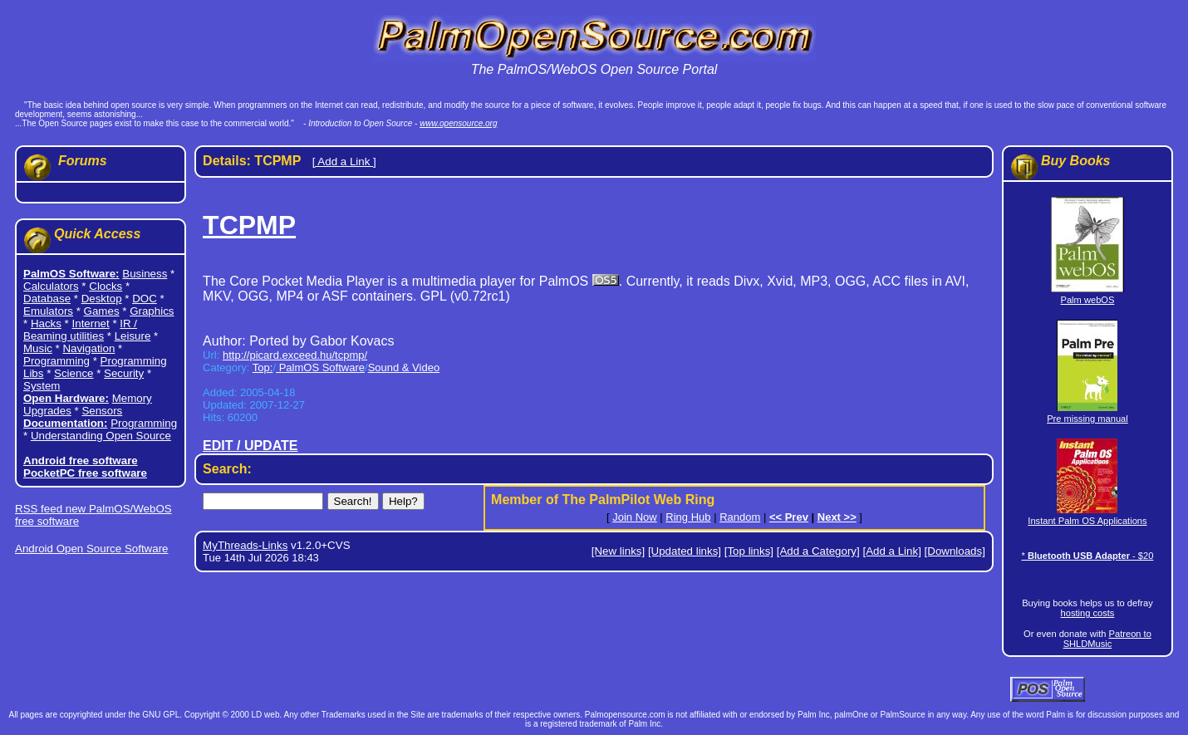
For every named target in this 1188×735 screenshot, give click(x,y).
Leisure (133, 336)
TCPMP (249, 225)
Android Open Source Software (91, 548)
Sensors (101, 410)
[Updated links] (684, 551)
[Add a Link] (891, 551)
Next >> (837, 517)
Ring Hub (687, 517)
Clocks (105, 286)
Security (124, 373)
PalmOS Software (320, 367)
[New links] (618, 551)
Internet (91, 323)
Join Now (634, 517)
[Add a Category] (818, 551)
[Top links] (748, 551)
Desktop (101, 298)
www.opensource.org (458, 123)
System (41, 386)
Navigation (88, 348)
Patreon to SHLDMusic (1107, 639)
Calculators (51, 286)
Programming (56, 361)
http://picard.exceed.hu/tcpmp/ (295, 355)
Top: (263, 367)
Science (73, 373)
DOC (144, 298)
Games (102, 311)
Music (37, 348)
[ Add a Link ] (344, 161)
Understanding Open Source (101, 435)
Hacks (46, 323)
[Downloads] (955, 551)
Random (739, 517)
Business (144, 273)
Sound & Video (404, 367)
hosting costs (1088, 613)
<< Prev (788, 517)
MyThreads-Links (245, 545)
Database (47, 298)
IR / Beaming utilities (80, 329)
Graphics (152, 311)
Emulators (48, 311)
